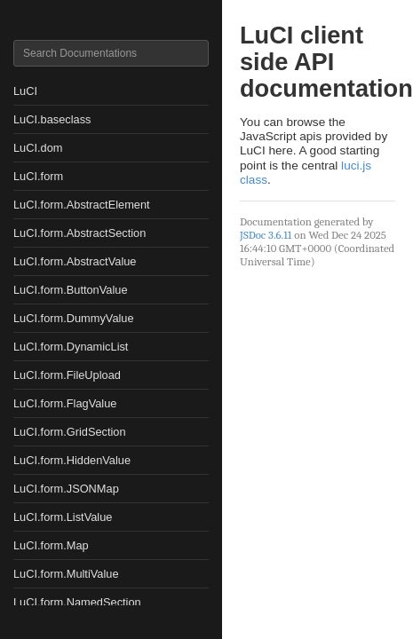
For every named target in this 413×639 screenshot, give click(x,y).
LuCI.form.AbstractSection (79, 233)
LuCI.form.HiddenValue (72, 460)
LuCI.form (38, 176)
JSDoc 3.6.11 (265, 234)
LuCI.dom (37, 147)
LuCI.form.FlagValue (64, 403)
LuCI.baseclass (52, 119)
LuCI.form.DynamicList (70, 346)
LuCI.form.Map (51, 545)
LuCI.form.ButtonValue (70, 289)
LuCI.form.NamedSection (77, 602)
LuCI (25, 91)
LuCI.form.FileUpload (67, 375)
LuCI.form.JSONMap (66, 488)
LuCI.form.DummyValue (73, 318)
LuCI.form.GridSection (69, 431)
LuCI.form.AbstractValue (74, 261)
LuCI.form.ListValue (62, 517)
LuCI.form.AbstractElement (81, 204)
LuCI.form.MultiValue (66, 573)
